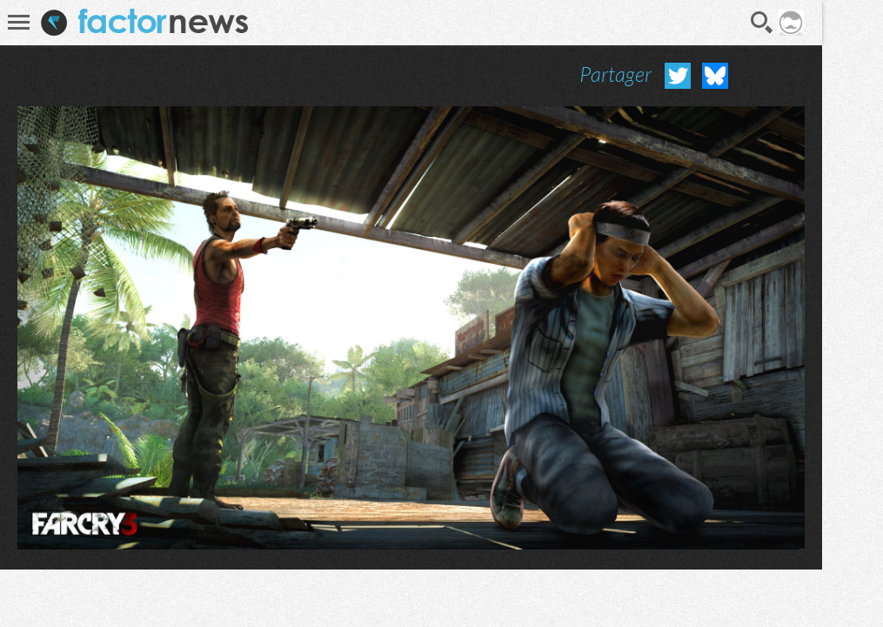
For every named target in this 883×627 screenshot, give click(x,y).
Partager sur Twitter (678, 76)
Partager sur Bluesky (715, 76)
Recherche (762, 23)
